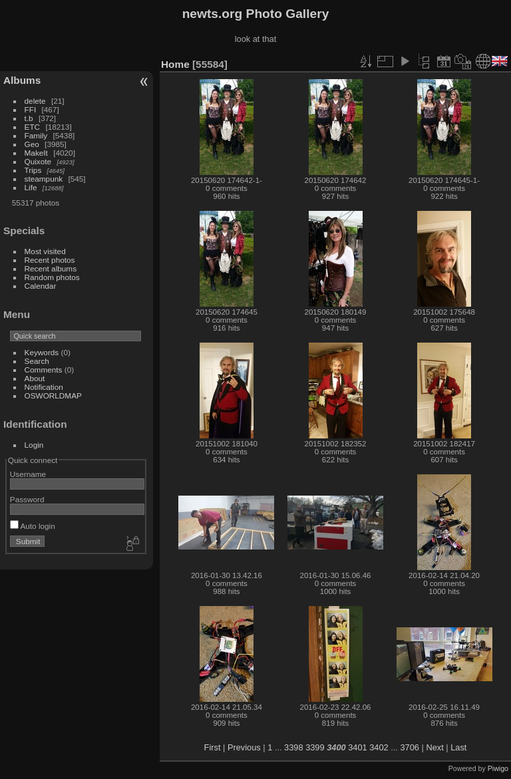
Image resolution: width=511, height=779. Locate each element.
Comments (44, 369)
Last (458, 747)
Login (34, 444)
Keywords (42, 352)
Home (175, 64)
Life (31, 187)
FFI (31, 109)
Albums (22, 80)
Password (27, 499)
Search (37, 361)
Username (28, 474)
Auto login (32, 526)
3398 (293, 747)
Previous (244, 747)
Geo (32, 144)
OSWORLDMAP (53, 395)
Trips (33, 170)
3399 (314, 747)
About (35, 378)
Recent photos (50, 259)
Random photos (52, 277)
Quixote (38, 161)
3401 (357, 747)
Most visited (45, 251)
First (212, 747)
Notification (44, 387)
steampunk (44, 178)
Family (36, 135)
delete (35, 100)
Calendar (41, 285)
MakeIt (36, 152)
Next (434, 747)
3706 (409, 747)
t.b (29, 118)
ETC (33, 126)
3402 (378, 747)
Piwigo (498, 768)
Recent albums (51, 268)
